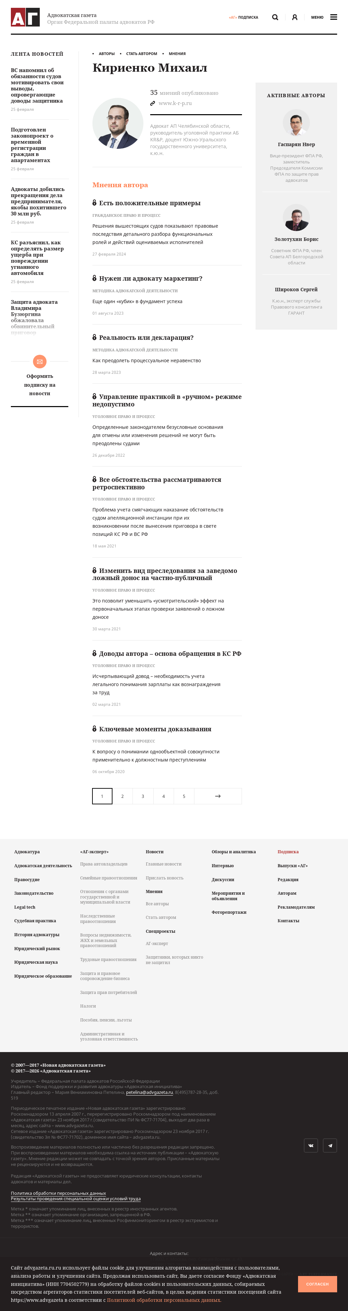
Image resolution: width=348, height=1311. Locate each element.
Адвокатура (27, 852)
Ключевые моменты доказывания (151, 729)
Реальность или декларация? (143, 337)
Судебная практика (35, 921)
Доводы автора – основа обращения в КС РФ (166, 653)
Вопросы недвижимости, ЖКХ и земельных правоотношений (106, 940)
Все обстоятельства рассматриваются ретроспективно (156, 483)
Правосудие (27, 879)
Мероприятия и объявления (228, 896)
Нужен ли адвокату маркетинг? (147, 278)
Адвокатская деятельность (43, 866)
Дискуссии (223, 879)
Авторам (287, 893)
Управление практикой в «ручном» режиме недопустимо (167, 400)
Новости (154, 852)
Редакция (288, 879)
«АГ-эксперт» (94, 852)
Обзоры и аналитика (234, 852)
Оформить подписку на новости (39, 384)
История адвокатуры (36, 935)
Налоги (88, 1006)
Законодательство (33, 893)
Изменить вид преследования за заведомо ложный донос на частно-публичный (164, 574)
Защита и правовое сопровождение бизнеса (105, 976)
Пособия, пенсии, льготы (106, 1020)
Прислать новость (165, 878)
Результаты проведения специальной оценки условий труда (76, 1198)
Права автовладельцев (103, 864)
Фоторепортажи (229, 912)
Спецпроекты (160, 931)
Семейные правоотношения (108, 878)
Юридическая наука (36, 962)
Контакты (288, 921)
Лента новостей (37, 54)
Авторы (107, 53)
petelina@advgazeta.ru (149, 1092)
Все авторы (157, 904)
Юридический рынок (37, 948)
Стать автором (141, 53)
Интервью (223, 866)
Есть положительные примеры (146, 203)
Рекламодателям (296, 907)
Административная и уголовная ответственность (109, 1036)
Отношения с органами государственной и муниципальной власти (105, 897)
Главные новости (163, 864)
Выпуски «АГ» (293, 866)
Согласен (317, 1284)
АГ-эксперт (157, 943)
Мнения (177, 53)
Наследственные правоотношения (98, 918)
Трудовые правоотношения (108, 959)
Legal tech (24, 907)
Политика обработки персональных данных (58, 1193)
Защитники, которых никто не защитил (174, 959)
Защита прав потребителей (108, 992)
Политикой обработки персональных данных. (164, 1300)
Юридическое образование (43, 976)
